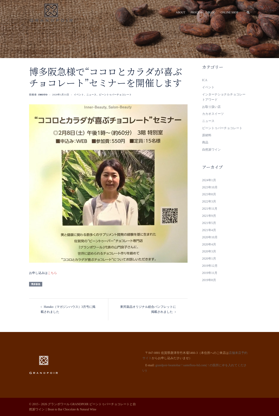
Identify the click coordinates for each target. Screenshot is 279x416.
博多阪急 (35, 284)
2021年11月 (209, 208)
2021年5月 (209, 223)
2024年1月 (209, 180)
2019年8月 (209, 280)
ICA (205, 80)
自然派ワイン (211, 149)
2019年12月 (210, 265)
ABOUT (180, 12)
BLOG (211, 12)
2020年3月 (209, 251)
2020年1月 (209, 258)
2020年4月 (209, 244)
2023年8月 (209, 194)
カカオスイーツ (213, 113)
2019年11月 (209, 272)
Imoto (42, 94)
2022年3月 (209, 201)
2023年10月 (210, 187)
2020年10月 (210, 237)
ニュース (91, 94)
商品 (205, 142)
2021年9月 (209, 215)
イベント (79, 94)
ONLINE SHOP (229, 12)
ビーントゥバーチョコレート (115, 94)
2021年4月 (209, 230)
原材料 (206, 135)
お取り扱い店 (211, 106)
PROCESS (196, 12)
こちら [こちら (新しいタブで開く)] (52, 272)
